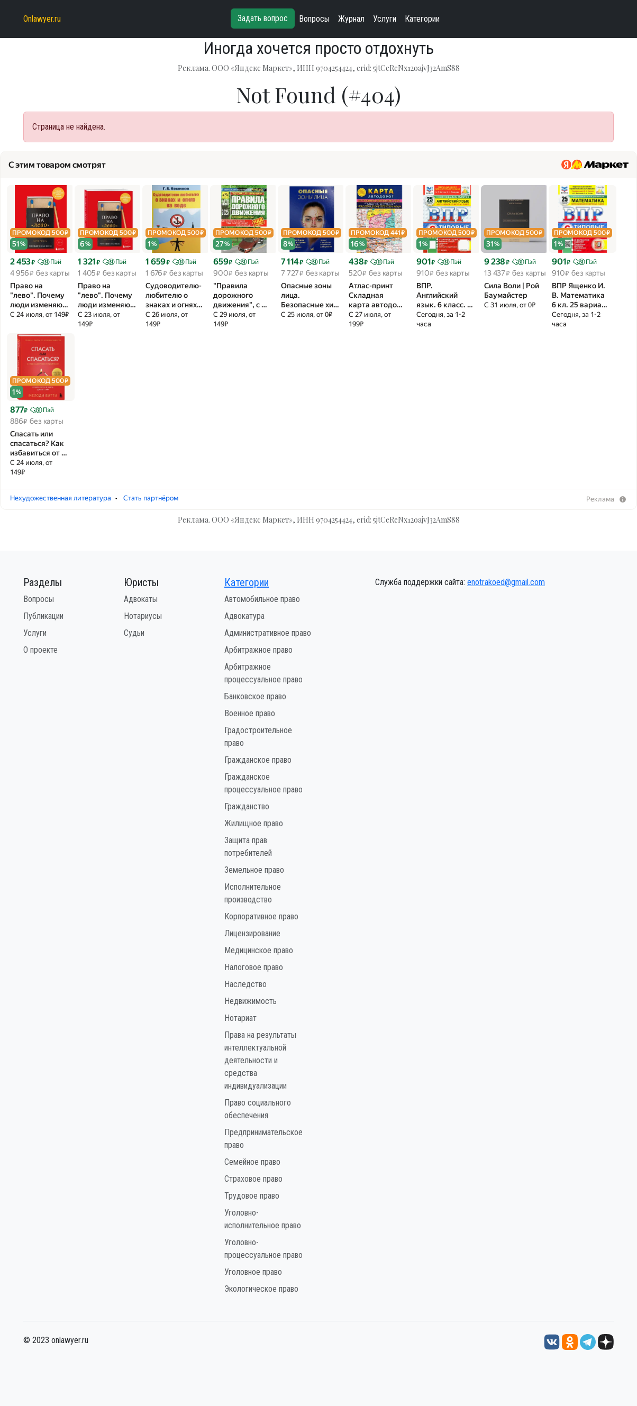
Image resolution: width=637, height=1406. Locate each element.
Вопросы (314, 19)
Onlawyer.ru (42, 19)
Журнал (351, 19)
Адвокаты (141, 599)
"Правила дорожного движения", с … (240, 295)
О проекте (40, 650)
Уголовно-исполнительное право (262, 1219)
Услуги (384, 19)
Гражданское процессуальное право (263, 783)
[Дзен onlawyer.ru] (606, 1342)
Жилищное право (253, 823)
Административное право (267, 633)
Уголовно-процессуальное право (263, 1248)
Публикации (43, 616)
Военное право (249, 713)
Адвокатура (244, 616)
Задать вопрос (263, 18)
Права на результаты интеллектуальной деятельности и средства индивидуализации (260, 1060)
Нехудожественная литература (60, 498)
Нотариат (240, 1018)
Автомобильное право (262, 599)
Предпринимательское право (263, 1138)
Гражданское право (258, 760)
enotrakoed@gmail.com (506, 582)
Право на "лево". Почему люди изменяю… (39, 295)
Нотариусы (143, 616)
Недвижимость (250, 1001)
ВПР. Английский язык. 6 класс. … (444, 295)
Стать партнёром (150, 498)
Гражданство (246, 806)
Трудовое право (251, 1196)
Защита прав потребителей (248, 846)
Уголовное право (253, 1272)
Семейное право (252, 1162)
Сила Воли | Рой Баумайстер (511, 290)
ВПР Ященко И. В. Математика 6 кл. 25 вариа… (579, 295)
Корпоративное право (261, 916)
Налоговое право (253, 967)
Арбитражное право (258, 650)
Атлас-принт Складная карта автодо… (376, 295)
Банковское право (255, 696)
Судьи (134, 633)
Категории (422, 19)
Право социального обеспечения (257, 1109)
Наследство (245, 984)
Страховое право (253, 1179)
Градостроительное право (258, 736)
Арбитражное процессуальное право (263, 673)
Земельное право (254, 870)
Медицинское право (258, 950)
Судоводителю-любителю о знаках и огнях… (174, 295)
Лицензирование (252, 933)
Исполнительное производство (252, 893)
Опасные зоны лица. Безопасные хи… (310, 295)
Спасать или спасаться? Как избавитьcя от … (38, 443)
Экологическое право (261, 1289)
